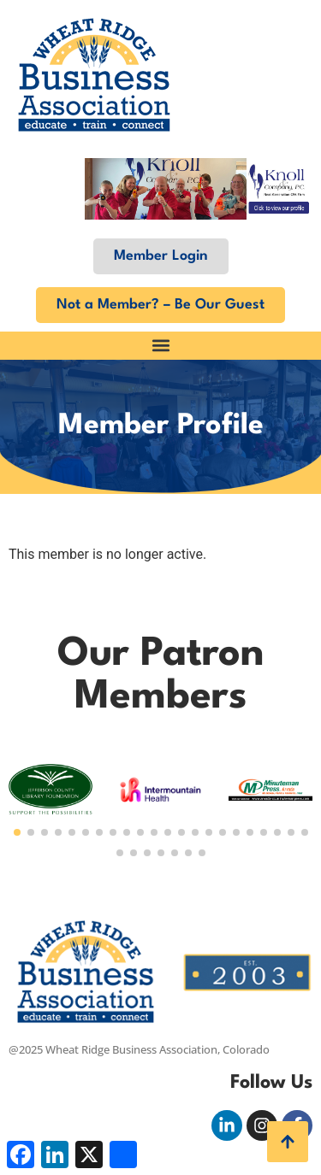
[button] (160, 346)
